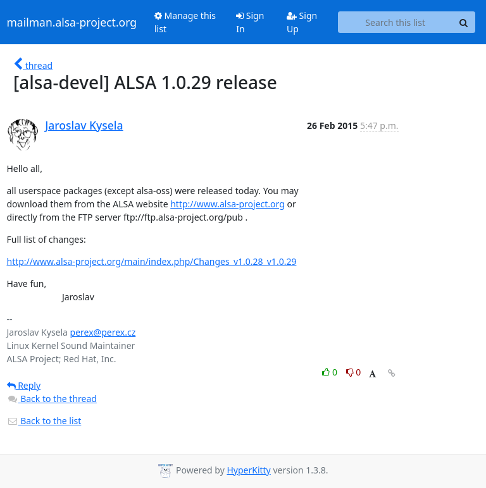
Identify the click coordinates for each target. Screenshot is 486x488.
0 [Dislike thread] (353, 372)
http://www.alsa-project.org (227, 204)
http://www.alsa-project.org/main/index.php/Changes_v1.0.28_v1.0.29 (152, 261)
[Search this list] (395, 22)
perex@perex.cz (103, 332)
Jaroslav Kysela (84, 125)
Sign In (250, 22)
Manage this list (185, 22)
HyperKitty (248, 470)
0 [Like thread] (330, 372)
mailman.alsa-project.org (72, 22)
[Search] (463, 22)
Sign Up (302, 22)
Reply (24, 385)
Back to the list (44, 421)
